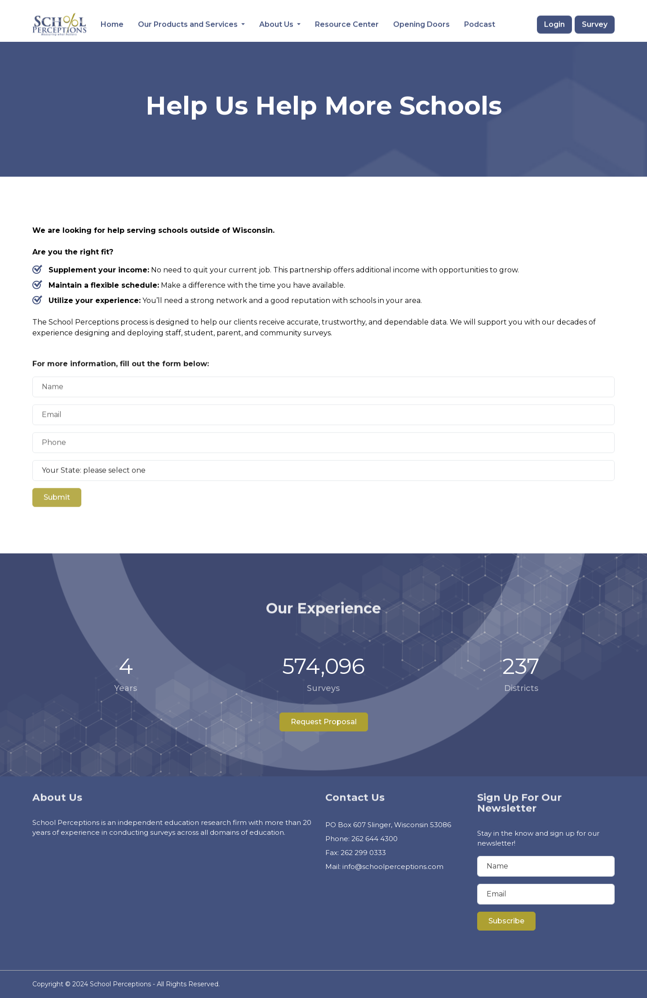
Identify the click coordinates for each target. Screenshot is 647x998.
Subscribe (506, 921)
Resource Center (347, 23)
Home (112, 23)
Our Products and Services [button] (188, 23)
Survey (594, 23)
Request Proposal (324, 721)
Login (554, 23)
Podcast (479, 23)
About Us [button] (277, 23)
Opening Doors (421, 23)
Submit (57, 521)
